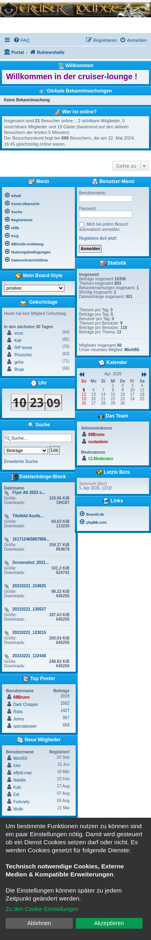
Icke (17, 765)
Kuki (17, 787)
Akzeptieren (109, 923)
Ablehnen (39, 923)
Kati (17, 340)
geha (18, 362)
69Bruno (21, 697)
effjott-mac (22, 773)
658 (66, 725)
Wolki (18, 809)
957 (66, 718)
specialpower (25, 726)
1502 (64, 703)
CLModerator (100, 459)
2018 (64, 696)
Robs (18, 712)
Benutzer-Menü (113, 182)
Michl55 (20, 758)
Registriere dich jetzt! (97, 238)
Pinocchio (23, 355)
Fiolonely (21, 802)
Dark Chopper (25, 704)
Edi (16, 794)
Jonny (18, 719)
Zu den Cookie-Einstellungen (42, 909)
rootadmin (98, 442)
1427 (64, 710)
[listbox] (34, 288)
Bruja (19, 369)
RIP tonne (23, 348)
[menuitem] (21, 40)
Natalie (19, 780)
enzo (18, 333)
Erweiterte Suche (21, 461)
